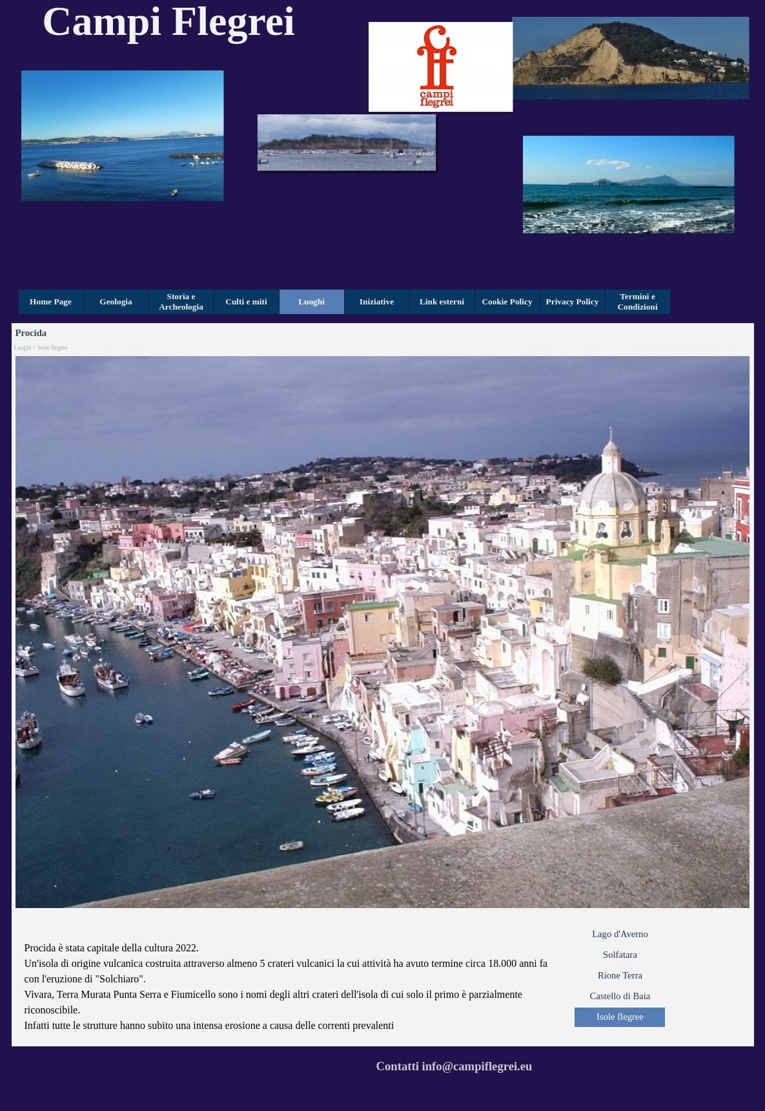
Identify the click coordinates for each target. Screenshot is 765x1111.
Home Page (51, 301)
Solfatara (620, 954)
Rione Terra (620, 975)
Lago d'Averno (620, 934)
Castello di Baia (620, 996)
